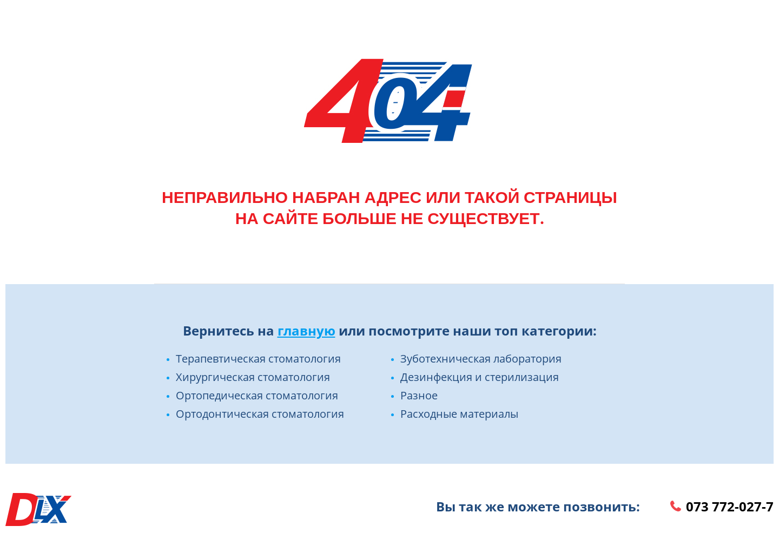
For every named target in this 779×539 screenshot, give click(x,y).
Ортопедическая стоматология (257, 395)
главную (306, 330)
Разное (419, 395)
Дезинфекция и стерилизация (479, 377)
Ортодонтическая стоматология (260, 413)
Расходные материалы (459, 413)
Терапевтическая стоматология (258, 358)
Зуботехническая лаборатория (481, 358)
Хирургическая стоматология (253, 377)
